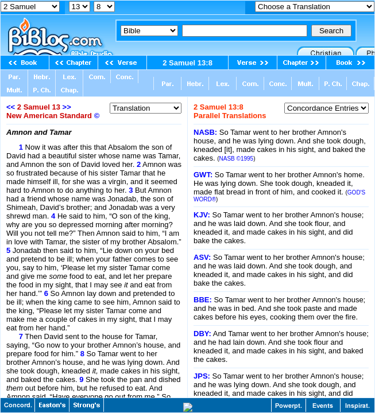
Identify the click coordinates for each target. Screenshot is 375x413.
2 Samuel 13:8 (187, 63)
